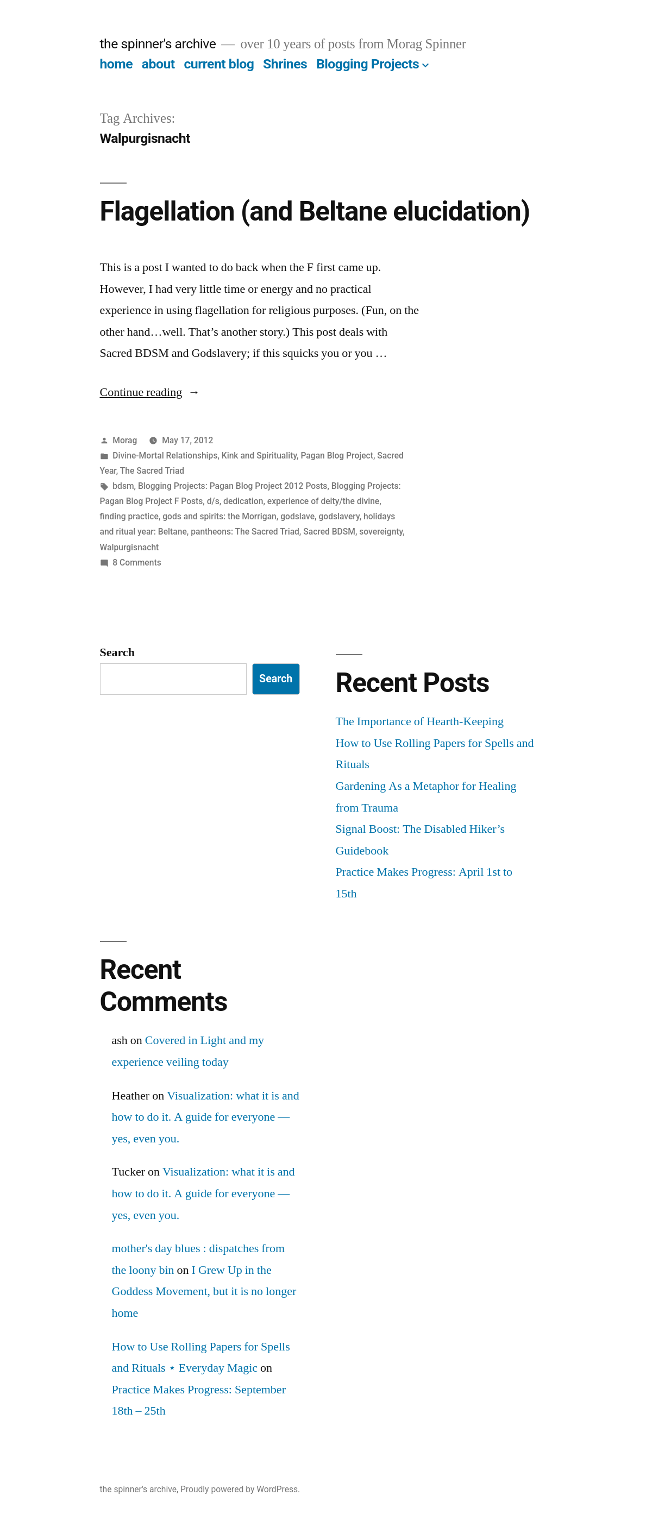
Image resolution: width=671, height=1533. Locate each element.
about (158, 64)
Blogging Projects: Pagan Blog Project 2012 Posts (232, 486)
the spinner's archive (158, 44)
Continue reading (150, 392)
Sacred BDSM (329, 531)
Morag (124, 440)
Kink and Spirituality (259, 455)
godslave (297, 516)
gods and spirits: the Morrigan (219, 516)
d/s (213, 501)
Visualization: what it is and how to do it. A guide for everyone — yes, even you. (205, 1117)
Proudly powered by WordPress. (240, 1489)
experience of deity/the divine (323, 501)
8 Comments (136, 562)
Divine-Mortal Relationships (164, 455)
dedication (243, 501)
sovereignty (381, 531)
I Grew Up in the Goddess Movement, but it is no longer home (204, 1291)
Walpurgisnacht (129, 547)
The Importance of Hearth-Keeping (420, 721)
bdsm (123, 486)
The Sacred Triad (152, 471)
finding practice (129, 516)
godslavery (338, 516)
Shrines (285, 64)
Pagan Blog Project (336, 455)
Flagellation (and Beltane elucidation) (315, 211)
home (116, 64)
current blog (219, 64)
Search (117, 652)
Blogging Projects (367, 64)
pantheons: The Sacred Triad (245, 531)
